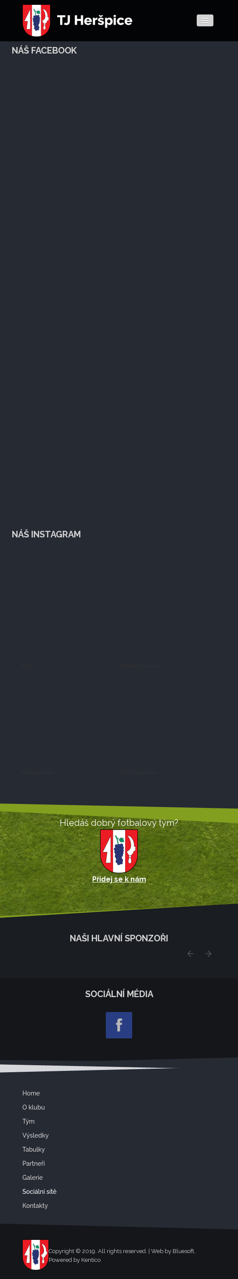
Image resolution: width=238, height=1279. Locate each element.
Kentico (91, 1260)
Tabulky (33, 1149)
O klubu (33, 1107)
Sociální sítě (39, 1191)
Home (31, 1093)
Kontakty (35, 1205)
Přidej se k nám (119, 879)
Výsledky (35, 1135)
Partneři (33, 1163)
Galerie (32, 1177)
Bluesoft (183, 1251)
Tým (28, 1121)
